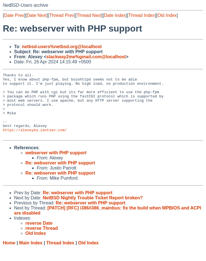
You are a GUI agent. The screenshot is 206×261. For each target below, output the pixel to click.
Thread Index (141, 15)
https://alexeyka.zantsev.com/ (35, 141)
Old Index (167, 15)
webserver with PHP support (56, 165)
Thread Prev (61, 15)
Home (9, 255)
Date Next (37, 15)
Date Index (115, 15)
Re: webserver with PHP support (60, 175)
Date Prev (14, 15)
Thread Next (88, 15)
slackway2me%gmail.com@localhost (86, 56)
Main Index (31, 255)
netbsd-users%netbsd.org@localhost (62, 46)
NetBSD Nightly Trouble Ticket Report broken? (93, 210)
